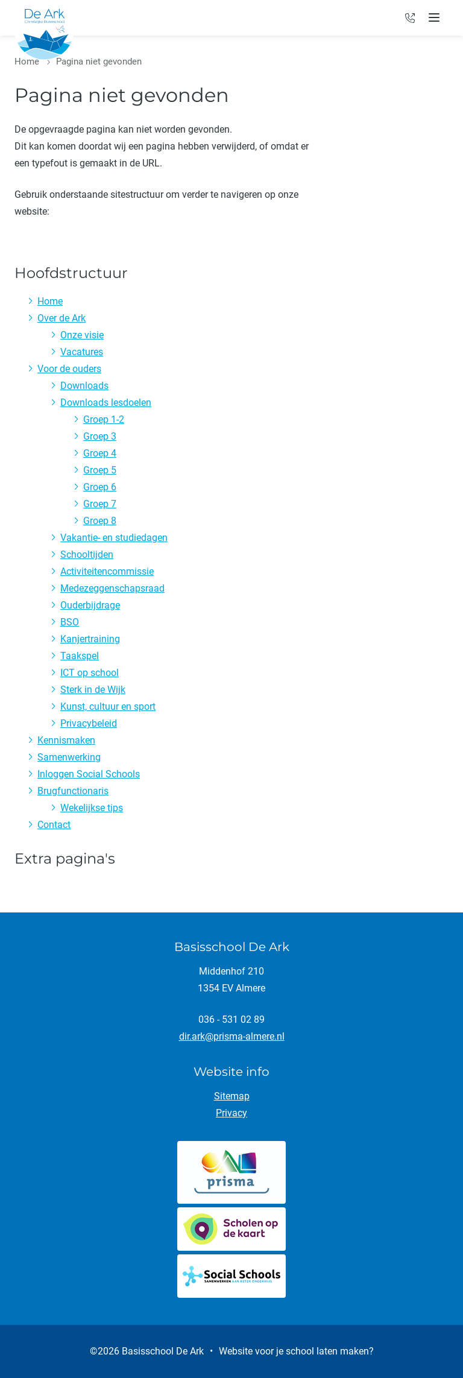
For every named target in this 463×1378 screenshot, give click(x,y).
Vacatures (81, 352)
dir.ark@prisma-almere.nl (232, 1036)
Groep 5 (99, 470)
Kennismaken (66, 740)
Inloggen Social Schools (88, 774)
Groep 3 (99, 436)
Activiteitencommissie (107, 571)
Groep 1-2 (103, 419)
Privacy (231, 1113)
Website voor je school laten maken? (296, 1351)
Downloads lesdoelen (105, 402)
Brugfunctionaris (73, 791)
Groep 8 (99, 520)
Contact (54, 824)
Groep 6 (99, 487)
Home (26, 61)
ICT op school (89, 672)
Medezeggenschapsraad (112, 588)
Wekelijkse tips (91, 808)
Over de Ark (61, 318)
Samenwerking (69, 757)
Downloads (84, 385)
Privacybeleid (88, 723)
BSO (69, 622)
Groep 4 (99, 453)
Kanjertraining (90, 639)
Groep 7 (99, 504)
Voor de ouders (69, 369)
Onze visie (82, 335)
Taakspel (79, 656)
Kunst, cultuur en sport (108, 706)
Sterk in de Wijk (92, 689)
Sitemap (232, 1096)
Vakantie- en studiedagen (114, 537)
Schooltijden (86, 554)
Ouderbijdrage (90, 605)
